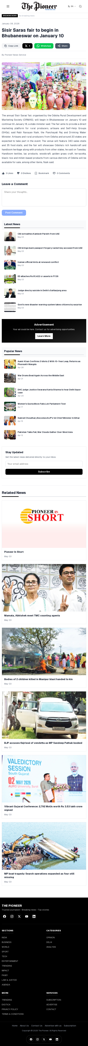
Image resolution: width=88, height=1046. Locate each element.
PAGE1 (5, 975)
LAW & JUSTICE (9, 980)
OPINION (50, 937)
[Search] (80, 6)
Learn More (44, 336)
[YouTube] (50, 1039)
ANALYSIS (51, 947)
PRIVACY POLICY (10, 1009)
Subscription (70, 1025)
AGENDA (6, 984)
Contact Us (36, 1025)
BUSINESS (6, 942)
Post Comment (14, 212)
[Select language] (72, 6)
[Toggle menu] (8, 6)
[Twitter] (44, 1039)
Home (15, 1025)
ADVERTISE (51, 1004)
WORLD (5, 947)
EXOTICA (6, 1004)
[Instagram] (37, 1039)
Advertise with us (53, 1025)
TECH (4, 956)
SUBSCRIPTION (53, 1000)
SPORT (5, 951)
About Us (24, 1025)
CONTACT (51, 1009)
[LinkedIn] (57, 1039)
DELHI (49, 942)
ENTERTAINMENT (10, 961)
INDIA (4, 937)
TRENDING (7, 966)
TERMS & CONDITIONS (13, 1014)
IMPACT (5, 970)
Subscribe (44, 471)
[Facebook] (31, 1039)
